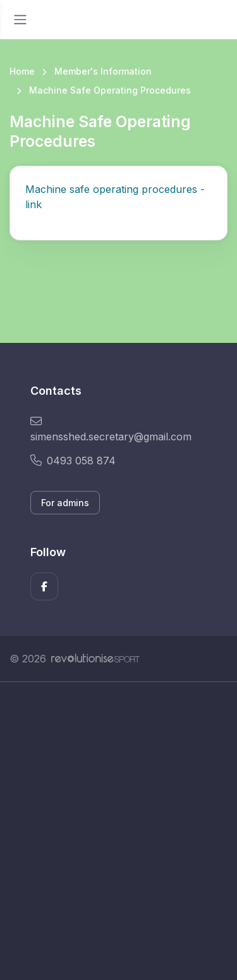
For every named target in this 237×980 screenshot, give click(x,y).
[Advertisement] (118, 831)
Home (22, 71)
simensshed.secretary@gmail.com (110, 429)
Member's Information (103, 71)
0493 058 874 (73, 460)
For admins (65, 502)
